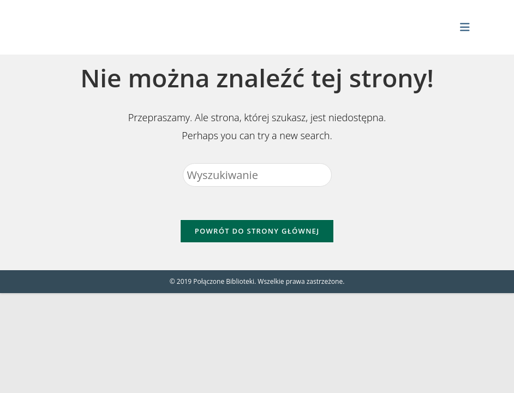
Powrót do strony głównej (257, 231)
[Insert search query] (257, 175)
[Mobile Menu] (465, 27)
